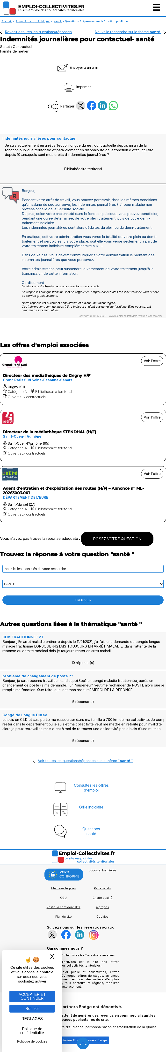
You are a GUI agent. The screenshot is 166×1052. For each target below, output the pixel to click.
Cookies (102, 916)
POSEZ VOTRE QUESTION (117, 538)
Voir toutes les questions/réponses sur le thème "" (85, 760)
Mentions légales (63, 888)
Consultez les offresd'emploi (91, 788)
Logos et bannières (102, 870)
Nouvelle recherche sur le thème (128, 32)
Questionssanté (91, 831)
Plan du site (63, 916)
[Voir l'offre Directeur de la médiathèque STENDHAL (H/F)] (83, 435)
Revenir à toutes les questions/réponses (38, 32)
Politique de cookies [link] (32, 1041)
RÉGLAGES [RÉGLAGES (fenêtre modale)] (32, 1019)
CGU (63, 898)
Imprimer (77, 86)
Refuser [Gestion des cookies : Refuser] (32, 1008)
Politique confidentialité (63, 907)
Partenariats (102, 888)
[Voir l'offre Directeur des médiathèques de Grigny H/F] (83, 379)
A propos (102, 907)
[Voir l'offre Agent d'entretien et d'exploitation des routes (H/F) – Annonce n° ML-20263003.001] (83, 494)
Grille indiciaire (91, 807)
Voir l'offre (152, 361)
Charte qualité (102, 898)
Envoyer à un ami (77, 67)
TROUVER (83, 600)
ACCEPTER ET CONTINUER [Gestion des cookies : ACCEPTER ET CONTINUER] (32, 996)
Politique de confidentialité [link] (32, 1031)
